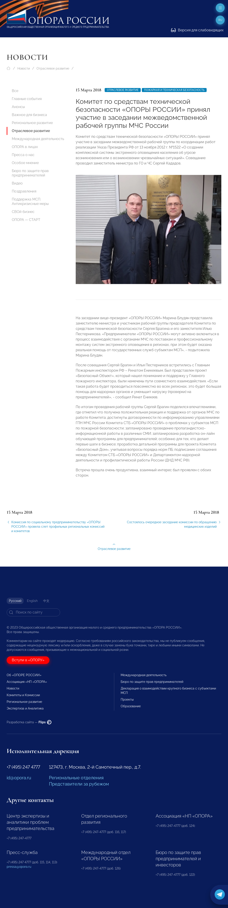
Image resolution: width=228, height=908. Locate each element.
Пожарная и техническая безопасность (174, 90)
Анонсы (18, 107)
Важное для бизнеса (29, 115)
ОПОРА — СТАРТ (26, 220)
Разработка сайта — (29, 722)
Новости (23, 68)
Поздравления (24, 191)
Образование (131, 706)
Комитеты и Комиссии (23, 695)
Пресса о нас (23, 155)
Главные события (27, 99)
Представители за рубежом (79, 784)
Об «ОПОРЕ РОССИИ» (24, 675)
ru (220, 20)
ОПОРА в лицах (25, 147)
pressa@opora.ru (19, 866)
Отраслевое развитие (53, 68)
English (32, 601)
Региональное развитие (32, 123)
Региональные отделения (76, 777)
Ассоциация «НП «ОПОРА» (27, 682)
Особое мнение (25, 163)
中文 (46, 601)
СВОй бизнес (23, 212)
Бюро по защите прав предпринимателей (30, 173)
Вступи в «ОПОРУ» (28, 660)
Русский (15, 601)
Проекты (127, 699)
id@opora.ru (19, 777)
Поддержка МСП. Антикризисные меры (30, 201)
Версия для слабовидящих (197, 30)
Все (15, 91)
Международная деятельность (38, 139)
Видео (17, 183)
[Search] (33, 612)
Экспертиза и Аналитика (25, 708)
